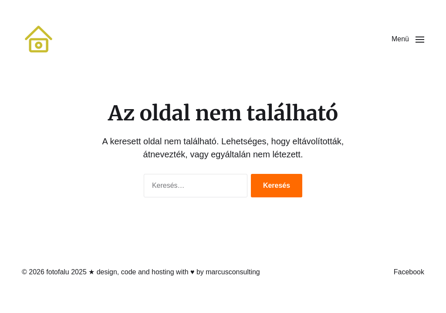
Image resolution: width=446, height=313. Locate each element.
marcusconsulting (233, 272)
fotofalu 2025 (66, 272)
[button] (408, 39)
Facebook (409, 272)
